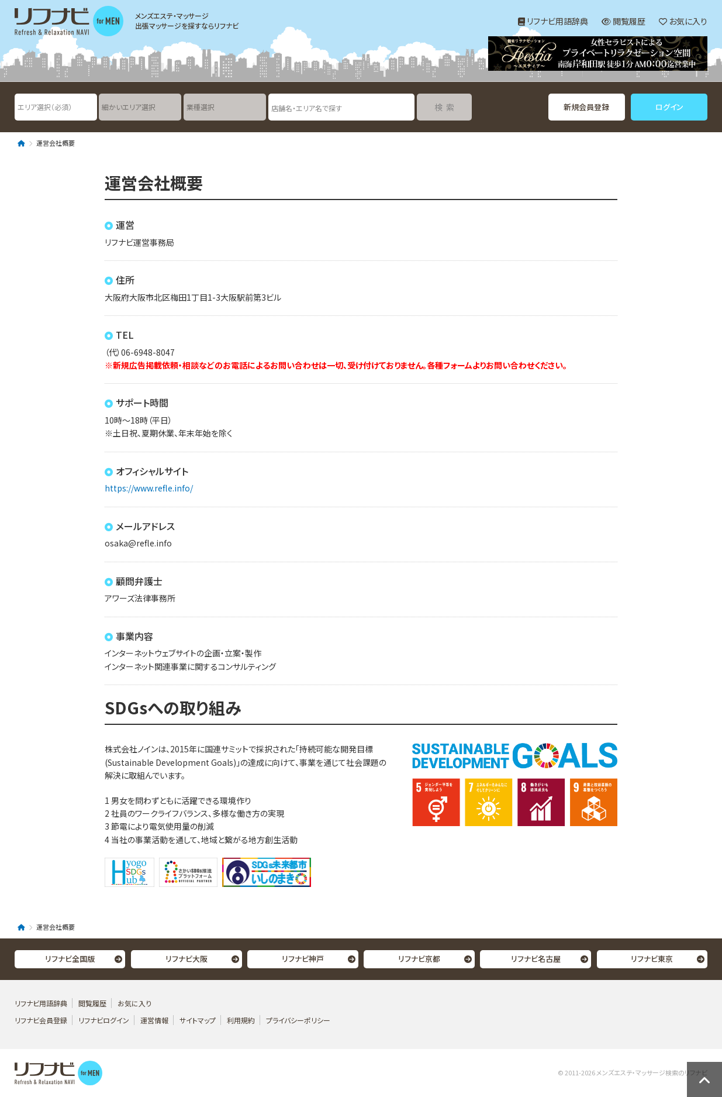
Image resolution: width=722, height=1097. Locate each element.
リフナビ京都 (419, 958)
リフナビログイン (103, 1020)
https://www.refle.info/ (149, 488)
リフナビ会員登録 (41, 1020)
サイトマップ (197, 1020)
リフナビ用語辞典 (553, 21)
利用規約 (241, 1020)
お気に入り (683, 21)
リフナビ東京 (652, 958)
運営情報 (155, 1020)
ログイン (669, 106)
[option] (597, 55)
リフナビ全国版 (70, 958)
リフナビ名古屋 (536, 958)
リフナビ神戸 (303, 958)
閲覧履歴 (623, 21)
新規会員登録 (586, 106)
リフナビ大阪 (186, 958)
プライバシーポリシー (298, 1020)
